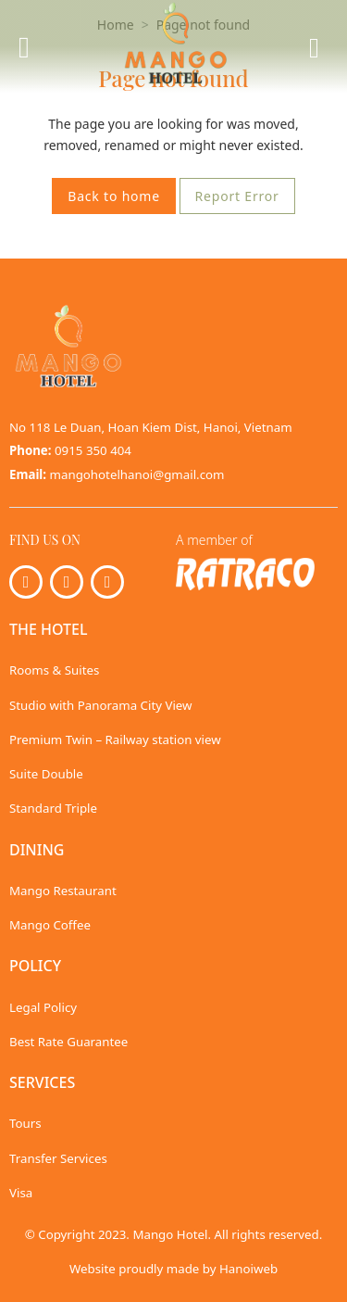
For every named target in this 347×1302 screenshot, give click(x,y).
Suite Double (46, 773)
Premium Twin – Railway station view (115, 739)
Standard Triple (53, 808)
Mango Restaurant (63, 890)
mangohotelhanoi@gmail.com (137, 474)
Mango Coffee (50, 924)
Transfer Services (58, 1158)
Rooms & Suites (54, 670)
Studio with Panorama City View (100, 705)
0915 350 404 (93, 450)
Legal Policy (43, 1007)
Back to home (114, 196)
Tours (25, 1123)
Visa (20, 1192)
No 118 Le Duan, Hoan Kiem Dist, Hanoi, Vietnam (150, 427)
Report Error (237, 196)
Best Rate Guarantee (68, 1041)
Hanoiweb (248, 1268)
